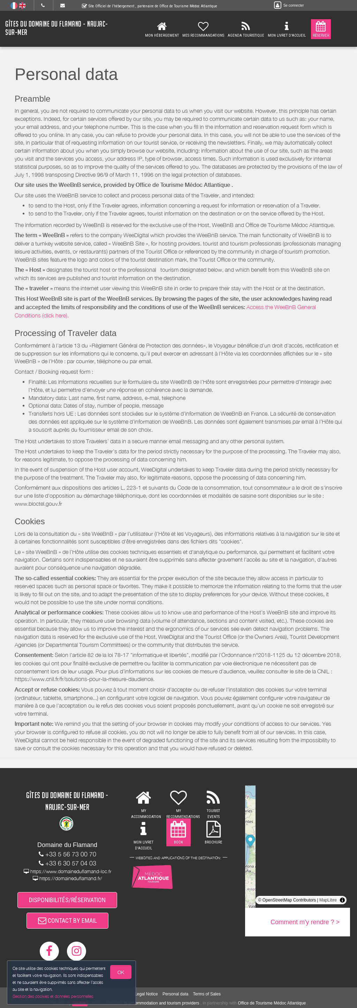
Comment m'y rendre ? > (305, 922)
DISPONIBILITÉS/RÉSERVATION (67, 900)
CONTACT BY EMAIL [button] (67, 920)
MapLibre (328, 900)
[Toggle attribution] (342, 900)
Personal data (175, 994)
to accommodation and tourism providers (161, 1003)
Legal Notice (146, 994)
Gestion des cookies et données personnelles (53, 996)
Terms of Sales (207, 994)
